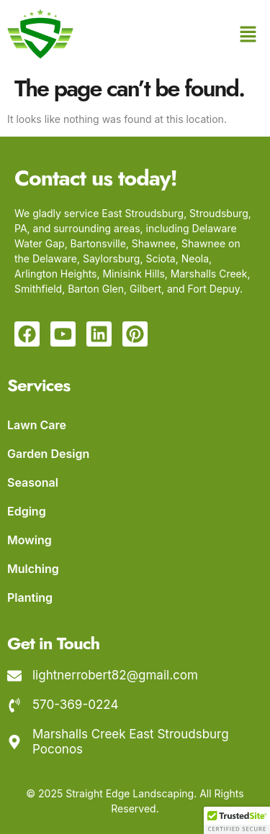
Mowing (29, 540)
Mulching (33, 569)
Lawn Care (36, 425)
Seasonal (32, 482)
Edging (26, 511)
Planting (30, 597)
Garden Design (48, 453)
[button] (248, 35)
